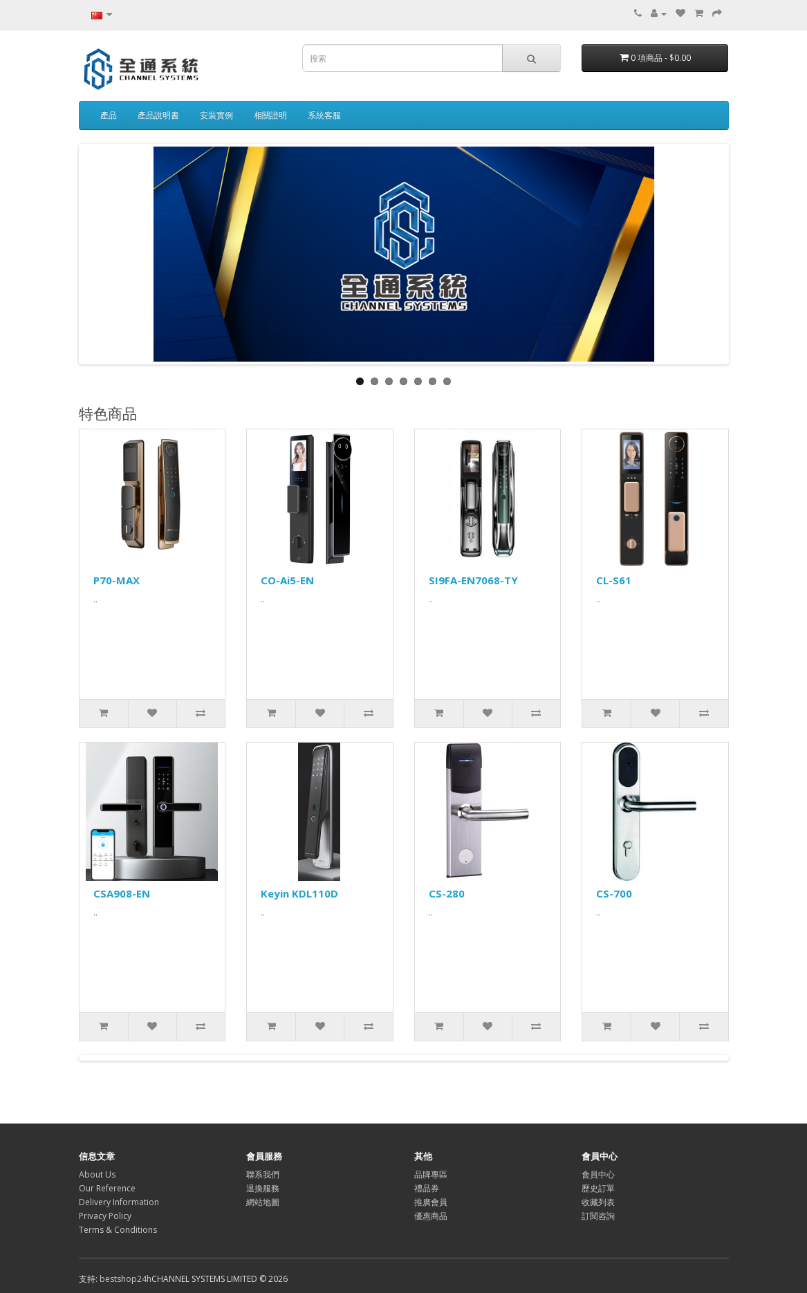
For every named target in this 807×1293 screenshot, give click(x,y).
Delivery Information (119, 1202)
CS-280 (447, 893)
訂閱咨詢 (598, 1216)
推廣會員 (430, 1202)
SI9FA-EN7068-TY (473, 580)
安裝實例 (216, 115)
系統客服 (324, 115)
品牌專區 (430, 1174)
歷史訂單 (598, 1188)
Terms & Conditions (118, 1230)
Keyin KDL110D (299, 893)
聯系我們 (262, 1174)
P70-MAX (116, 580)
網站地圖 (262, 1202)
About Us (97, 1174)
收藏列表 (598, 1202)
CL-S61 (613, 580)
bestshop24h (125, 1279)
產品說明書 (158, 115)
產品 (108, 115)
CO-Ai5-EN (287, 580)
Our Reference (107, 1188)
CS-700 (614, 893)
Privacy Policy (105, 1216)
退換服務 (262, 1188)
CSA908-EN (121, 893)
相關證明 (270, 115)
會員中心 (598, 1174)
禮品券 (426, 1188)
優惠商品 (430, 1216)
